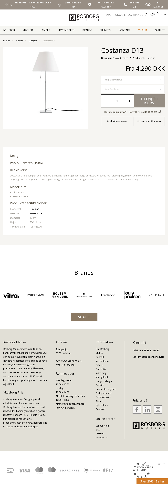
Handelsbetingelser (106, 389)
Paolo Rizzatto (21, 163)
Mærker (19, 40)
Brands (87, 30)
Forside (6, 40)
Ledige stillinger (104, 381)
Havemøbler (66, 30)
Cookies (100, 385)
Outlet (160, 30)
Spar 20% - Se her (152, 481)
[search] (127, 14)
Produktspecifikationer (149, 121)
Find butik (101, 369)
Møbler (28, 30)
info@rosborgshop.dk (151, 356)
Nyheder (9, 30)
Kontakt (124, 30)
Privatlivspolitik (103, 397)
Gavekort (100, 409)
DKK (152, 14)
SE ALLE (84, 317)
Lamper (45, 30)
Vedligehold (102, 377)
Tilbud (142, 30)
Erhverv (105, 30)
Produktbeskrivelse (117, 121)
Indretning (101, 373)
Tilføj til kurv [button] (149, 100)
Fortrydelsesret (104, 393)
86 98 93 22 (150, 112)
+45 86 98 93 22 (150, 350)
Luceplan (33, 40)
